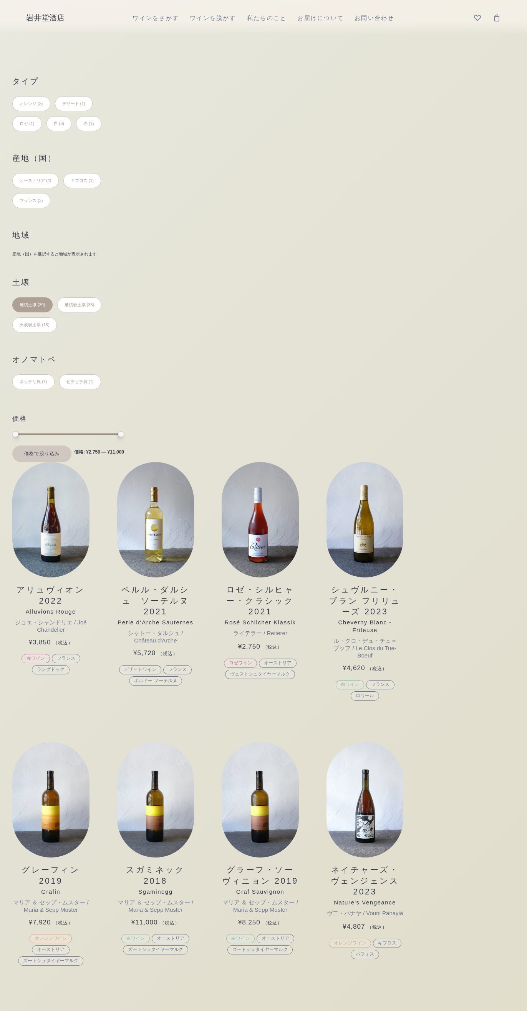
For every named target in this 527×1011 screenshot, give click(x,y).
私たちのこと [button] (297, 612)
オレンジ (174, 829)
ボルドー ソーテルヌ (275, 283)
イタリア (271, 747)
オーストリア (394, 258)
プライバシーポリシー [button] (323, 905)
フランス (190, 253)
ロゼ (164, 845)
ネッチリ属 (439, 764)
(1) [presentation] (82, 103)
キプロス (500, 539)
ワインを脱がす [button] (232, 612)
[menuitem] (155, 17)
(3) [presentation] (61, 123)
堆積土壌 (346, 747)
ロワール (478, 291)
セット (169, 780)
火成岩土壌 (351, 780)
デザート (174, 764)
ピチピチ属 (439, 780)
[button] (174, 118)
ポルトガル (276, 796)
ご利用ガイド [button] (194, 905)
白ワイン (463, 279)
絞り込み (50, 453)
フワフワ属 (439, 796)
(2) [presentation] (40, 103)
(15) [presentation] (46, 324)
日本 (261, 812)
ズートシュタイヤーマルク (174, 550)
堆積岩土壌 (351, 764)
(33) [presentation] (90, 304)
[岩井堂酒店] (45, 18)
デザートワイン (260, 272)
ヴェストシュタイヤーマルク (377, 269)
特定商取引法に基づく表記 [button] (253, 905)
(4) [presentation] (48, 180)
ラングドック (175, 264)
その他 (169, 747)
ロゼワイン (357, 258)
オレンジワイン (175, 528)
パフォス (478, 550)
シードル (174, 862)
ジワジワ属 (439, 747)
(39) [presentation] (41, 304)
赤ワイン (159, 253)
